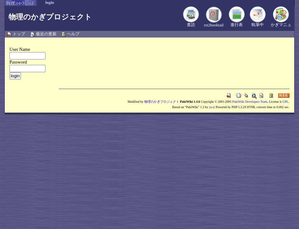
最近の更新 (46, 33)
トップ (19, 33)
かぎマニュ (281, 24)
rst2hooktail (214, 25)
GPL (285, 101)
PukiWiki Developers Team (249, 101)
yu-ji (212, 107)
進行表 (236, 24)
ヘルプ (73, 33)
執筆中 (257, 24)
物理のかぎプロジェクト (50, 17)
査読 (191, 24)
